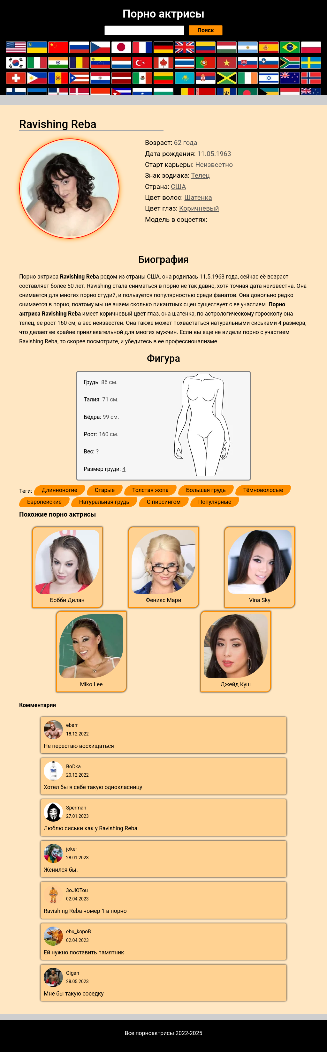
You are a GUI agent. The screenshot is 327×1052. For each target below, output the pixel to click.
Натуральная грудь (104, 502)
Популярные (215, 502)
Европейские (44, 502)
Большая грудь (206, 490)
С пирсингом (164, 502)
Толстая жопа (150, 490)
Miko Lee (91, 684)
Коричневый (199, 208)
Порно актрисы (163, 13)
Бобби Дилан (67, 600)
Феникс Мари (163, 600)
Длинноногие (59, 490)
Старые (105, 490)
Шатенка (198, 197)
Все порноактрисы (149, 1033)
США (178, 186)
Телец (200, 175)
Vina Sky (259, 600)
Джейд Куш (236, 684)
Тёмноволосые (263, 490)
